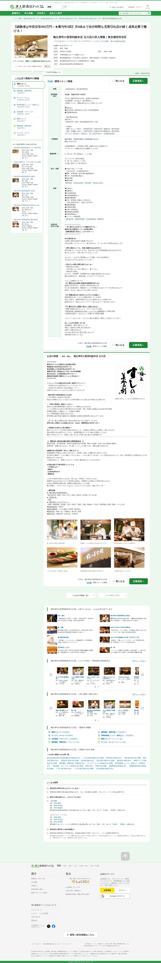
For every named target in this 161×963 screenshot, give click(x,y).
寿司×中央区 (58, 805)
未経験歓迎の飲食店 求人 (118, 766)
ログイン (122, 890)
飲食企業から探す (37, 889)
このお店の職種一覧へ (83, 595)
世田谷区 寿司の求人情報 (70, 760)
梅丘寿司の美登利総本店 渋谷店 (120, 615)
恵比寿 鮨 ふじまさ (63, 647)
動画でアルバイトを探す (39, 893)
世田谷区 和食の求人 (124, 760)
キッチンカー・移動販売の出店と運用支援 (96, 953)
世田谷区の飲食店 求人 (114, 758)
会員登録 (107, 890)
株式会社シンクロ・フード (95, 945)
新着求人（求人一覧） (38, 878)
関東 (20, 18)
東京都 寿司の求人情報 (133, 758)
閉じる (47, 66)
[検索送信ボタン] (149, 13)
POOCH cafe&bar (123, 677)
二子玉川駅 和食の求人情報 (83, 768)
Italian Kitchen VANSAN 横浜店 (120, 627)
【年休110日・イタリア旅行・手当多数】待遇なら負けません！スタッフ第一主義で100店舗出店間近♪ (128, 631)
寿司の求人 (89, 766)
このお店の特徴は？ (52, 72)
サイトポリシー (37, 944)
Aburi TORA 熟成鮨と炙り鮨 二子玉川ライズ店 (125, 637)
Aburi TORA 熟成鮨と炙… (62, 677)
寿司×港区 (57, 803)
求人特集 (28, 13)
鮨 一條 (113, 647)
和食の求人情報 (100, 766)
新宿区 (113, 810)
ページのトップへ (116, 595)
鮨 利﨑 (60, 627)
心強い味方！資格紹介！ (74, 890)
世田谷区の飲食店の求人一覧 (68, 18)
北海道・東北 (83, 866)
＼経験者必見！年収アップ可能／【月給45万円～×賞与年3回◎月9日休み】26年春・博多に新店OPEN (75, 619)
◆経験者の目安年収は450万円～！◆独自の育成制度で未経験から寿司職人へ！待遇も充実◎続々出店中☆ (128, 619)
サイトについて (36, 910)
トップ (15, 18)
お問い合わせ (35, 917)
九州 (75, 866)
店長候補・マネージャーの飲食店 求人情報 (68, 766)
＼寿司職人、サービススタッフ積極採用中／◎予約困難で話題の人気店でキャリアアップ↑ (75, 641)
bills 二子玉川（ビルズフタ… (93, 677)
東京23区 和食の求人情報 (105, 760)
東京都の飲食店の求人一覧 (49, 18)
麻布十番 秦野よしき (62, 710)
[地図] (93, 61)
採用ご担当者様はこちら (82, 934)
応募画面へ (138, 81)
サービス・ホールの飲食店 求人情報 (100, 763)
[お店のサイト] (67, 45)
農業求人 (62, 956)
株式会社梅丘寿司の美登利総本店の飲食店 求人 (63, 758)
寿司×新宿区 (58, 808)
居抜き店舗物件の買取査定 (65, 953)
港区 (89, 810)
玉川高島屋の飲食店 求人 (105, 768)
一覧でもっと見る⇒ (138, 661)
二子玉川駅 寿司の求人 (64, 768)
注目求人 (41, 13)
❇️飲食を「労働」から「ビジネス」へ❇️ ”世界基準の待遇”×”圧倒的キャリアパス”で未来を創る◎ (127, 641)
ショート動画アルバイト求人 (83, 956)
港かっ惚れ (61, 615)
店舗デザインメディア (46, 956)
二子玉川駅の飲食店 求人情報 (93, 758)
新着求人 (16, 13)
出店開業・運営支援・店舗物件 (58, 951)
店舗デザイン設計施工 (84, 951)
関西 (64, 866)
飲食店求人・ (107, 951)
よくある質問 (43, 913)
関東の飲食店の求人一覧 (31, 18)
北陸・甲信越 (94, 866)
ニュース (34, 913)
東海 (70, 866)
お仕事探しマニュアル (73, 887)
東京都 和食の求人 (87, 760)
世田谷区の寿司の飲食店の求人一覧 (89, 18)
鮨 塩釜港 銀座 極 (63, 637)
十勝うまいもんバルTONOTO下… (109, 677)
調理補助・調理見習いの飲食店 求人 (72, 763)
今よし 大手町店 (123, 710)
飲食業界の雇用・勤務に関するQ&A (77, 894)
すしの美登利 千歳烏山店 (77, 677)
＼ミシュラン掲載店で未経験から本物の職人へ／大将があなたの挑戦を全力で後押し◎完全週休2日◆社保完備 (128, 651)
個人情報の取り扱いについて (52, 944)
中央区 (105, 810)
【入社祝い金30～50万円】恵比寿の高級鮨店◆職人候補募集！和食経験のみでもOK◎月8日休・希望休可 (75, 651)
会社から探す (56, 13)
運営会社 (34, 920)
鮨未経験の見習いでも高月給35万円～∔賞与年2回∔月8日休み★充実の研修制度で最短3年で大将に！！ (75, 631)
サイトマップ (67, 944)
